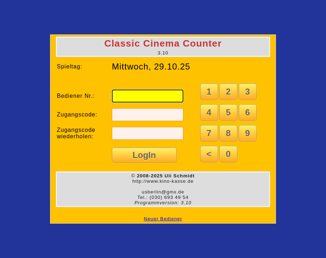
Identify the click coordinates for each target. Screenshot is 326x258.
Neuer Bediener (163, 218)
